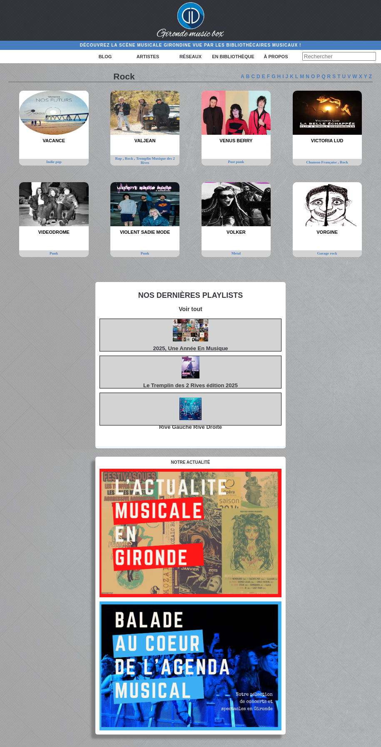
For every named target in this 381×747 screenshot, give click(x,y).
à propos (276, 56)
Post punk (236, 162)
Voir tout (190, 309)
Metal (236, 253)
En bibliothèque (233, 56)
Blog (105, 56)
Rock (129, 158)
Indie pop (54, 162)
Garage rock (327, 253)
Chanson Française (322, 162)
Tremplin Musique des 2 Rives (155, 160)
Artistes (148, 56)
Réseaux (190, 56)
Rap (119, 158)
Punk (54, 253)
